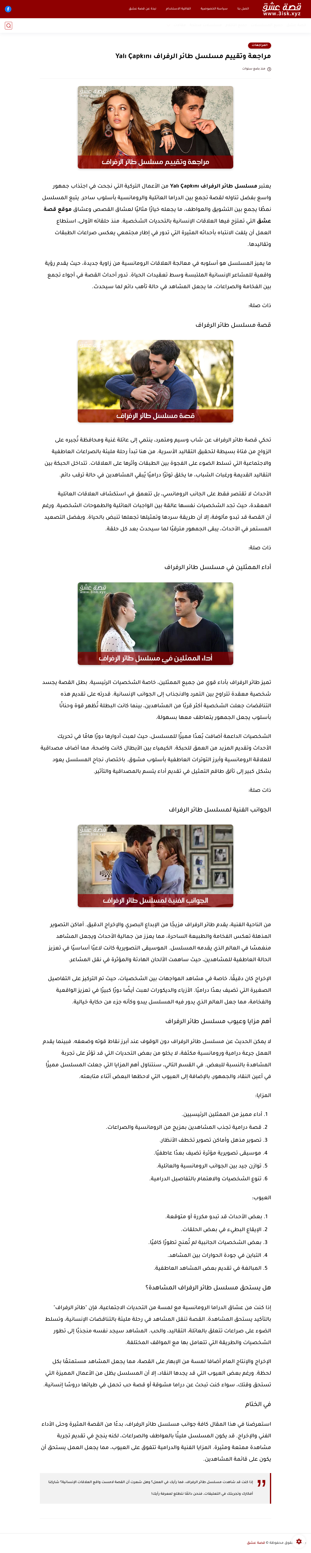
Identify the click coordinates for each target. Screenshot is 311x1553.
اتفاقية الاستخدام (178, 9)
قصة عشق (296, 25)
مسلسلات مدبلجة (206, 25)
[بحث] (8, 25)
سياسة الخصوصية (214, 9)
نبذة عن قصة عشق (142, 9)
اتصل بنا (243, 9)
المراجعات (260, 45)
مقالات (179, 25)
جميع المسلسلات (267, 25)
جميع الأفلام (236, 25)
